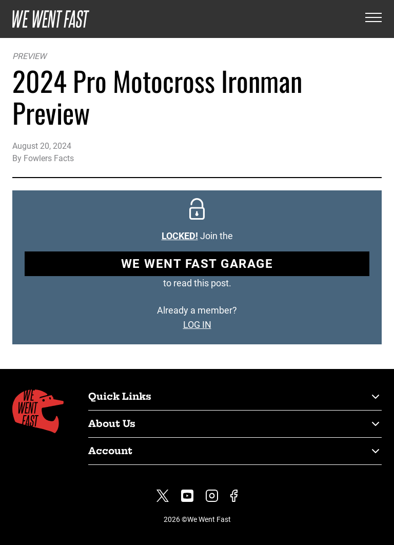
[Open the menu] (373, 19)
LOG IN (197, 324)
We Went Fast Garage (197, 264)
